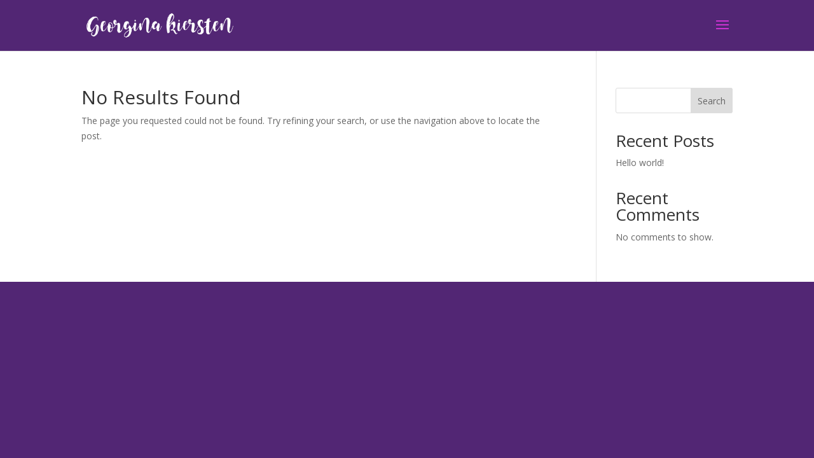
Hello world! (640, 162)
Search (712, 101)
